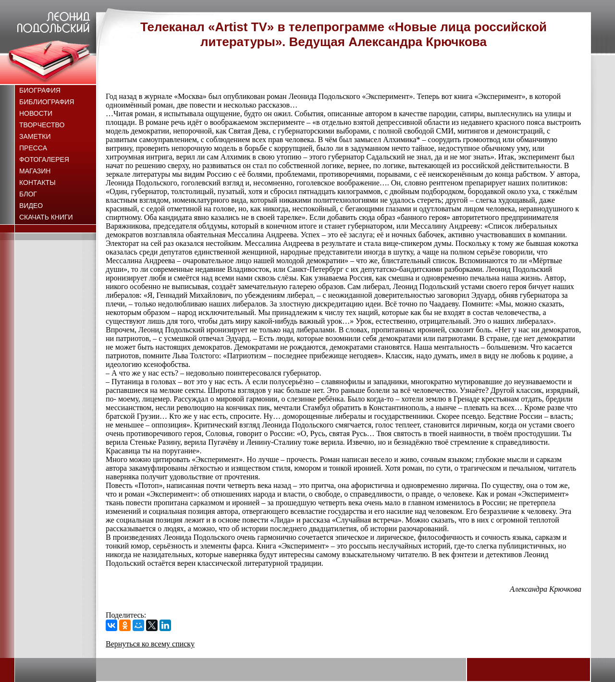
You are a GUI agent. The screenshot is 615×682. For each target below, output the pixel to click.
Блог (28, 194)
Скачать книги (46, 217)
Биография (40, 90)
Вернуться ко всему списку (150, 644)
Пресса (33, 148)
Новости (35, 113)
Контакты (37, 182)
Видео (31, 205)
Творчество (41, 125)
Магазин (34, 171)
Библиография (46, 102)
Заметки (35, 136)
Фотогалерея (44, 159)
